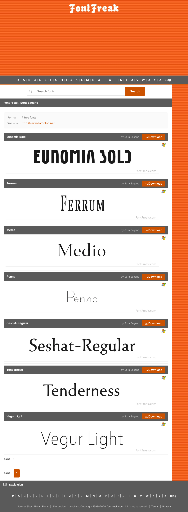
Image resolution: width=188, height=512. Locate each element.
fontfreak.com (115, 506)
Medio (11, 230)
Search (135, 91)
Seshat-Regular (17, 323)
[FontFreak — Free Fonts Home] (94, 8)
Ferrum (12, 183)
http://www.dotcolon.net (38, 123)
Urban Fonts (41, 506)
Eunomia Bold (16, 137)
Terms (155, 506)
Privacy (166, 506)
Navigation (13, 484)
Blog (168, 80)
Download (153, 137)
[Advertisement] (94, 47)
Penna (11, 276)
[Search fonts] (79, 91)
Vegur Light (14, 416)
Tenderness (15, 369)
